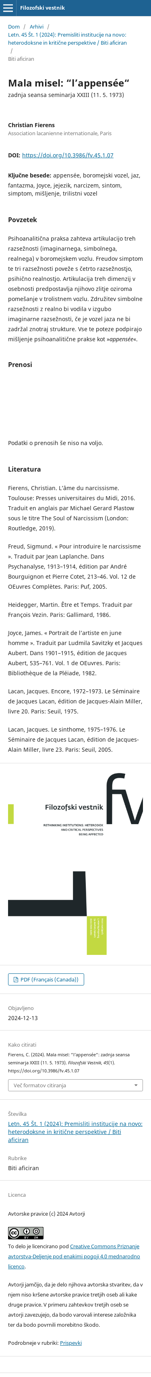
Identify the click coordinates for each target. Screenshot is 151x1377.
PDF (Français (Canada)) (49, 979)
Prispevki (71, 1342)
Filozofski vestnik (42, 7)
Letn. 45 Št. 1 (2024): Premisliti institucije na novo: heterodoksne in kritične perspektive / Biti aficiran (67, 38)
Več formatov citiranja (40, 1085)
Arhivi (36, 26)
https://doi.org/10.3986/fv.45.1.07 (68, 155)
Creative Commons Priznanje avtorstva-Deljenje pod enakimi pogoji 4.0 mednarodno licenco (74, 1256)
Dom (14, 26)
